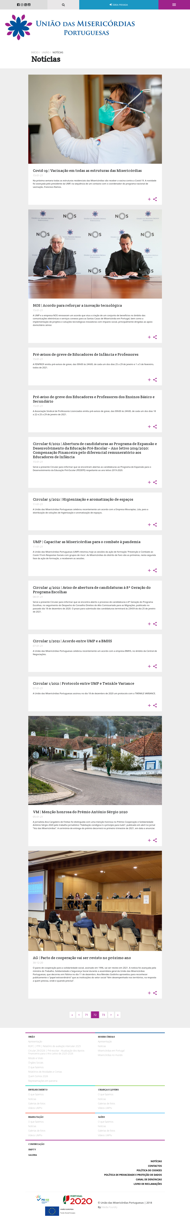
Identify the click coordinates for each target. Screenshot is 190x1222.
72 (94, 1015)
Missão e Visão (35, 1058)
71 (86, 1015)
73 (103, 1015)
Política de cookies (149, 1170)
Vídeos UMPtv (35, 1108)
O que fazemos (36, 1067)
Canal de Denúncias (149, 1179)
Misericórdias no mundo (110, 1055)
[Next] (72, 1014)
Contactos (155, 1166)
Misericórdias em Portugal (111, 1050)
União (45, 52)
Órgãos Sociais (35, 1062)
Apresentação (35, 1041)
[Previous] (79, 1014)
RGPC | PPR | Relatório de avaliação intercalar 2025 (54, 1046)
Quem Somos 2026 (38, 1076)
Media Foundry (109, 1207)
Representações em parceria (42, 1080)
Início (35, 52)
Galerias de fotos (36, 1103)
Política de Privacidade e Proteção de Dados (133, 1174)
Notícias (57, 52)
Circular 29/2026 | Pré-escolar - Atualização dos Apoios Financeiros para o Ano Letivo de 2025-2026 (56, 1052)
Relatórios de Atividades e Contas (45, 1071)
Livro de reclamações (148, 1184)
